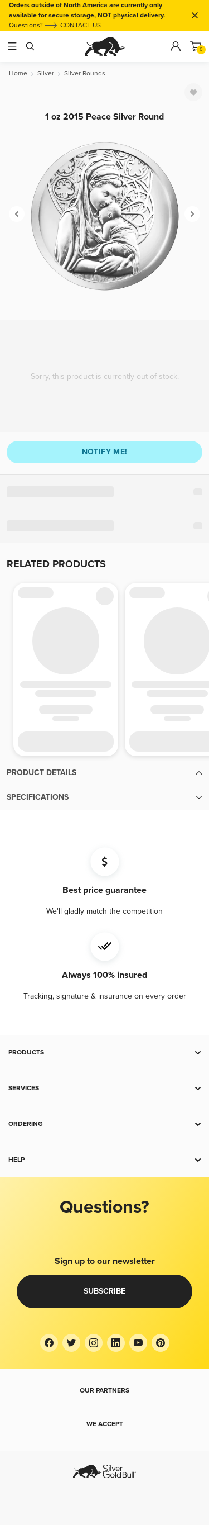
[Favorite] (193, 92)
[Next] (192, 214)
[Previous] (17, 214)
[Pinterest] (160, 1343)
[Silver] (45, 73)
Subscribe (104, 1291)
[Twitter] (71, 1343)
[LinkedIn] (116, 1343)
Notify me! (105, 452)
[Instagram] (94, 1343)
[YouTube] (138, 1343)
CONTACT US (80, 25)
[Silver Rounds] (84, 73)
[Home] (18, 73)
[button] (104, 773)
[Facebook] (49, 1343)
